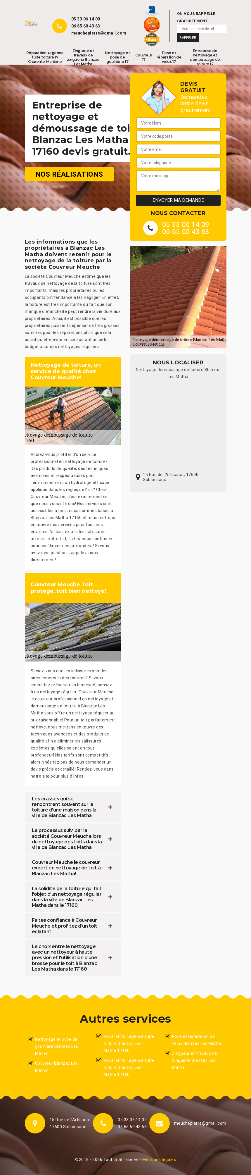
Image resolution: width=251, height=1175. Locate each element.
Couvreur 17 (143, 57)
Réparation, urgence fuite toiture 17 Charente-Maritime (45, 57)
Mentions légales (159, 1159)
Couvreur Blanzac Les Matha (56, 1067)
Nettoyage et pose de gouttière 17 (117, 57)
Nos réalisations (69, 174)
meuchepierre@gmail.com (99, 33)
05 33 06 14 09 (85, 19)
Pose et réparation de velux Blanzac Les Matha (196, 1040)
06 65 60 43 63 (85, 26)
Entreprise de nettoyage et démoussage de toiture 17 (205, 57)
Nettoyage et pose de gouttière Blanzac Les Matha (56, 1046)
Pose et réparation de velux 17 (169, 57)
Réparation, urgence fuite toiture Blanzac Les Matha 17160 (128, 1043)
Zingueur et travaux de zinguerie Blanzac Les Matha (83, 57)
